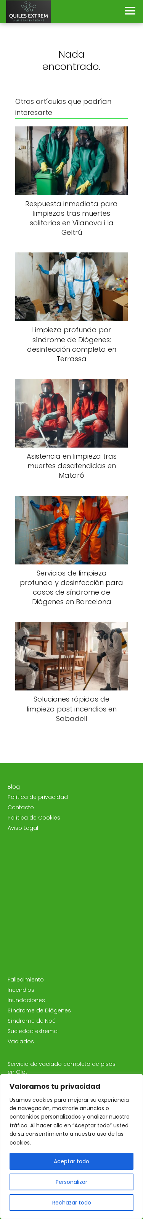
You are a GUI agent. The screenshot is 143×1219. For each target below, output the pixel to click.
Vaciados (21, 1041)
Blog (14, 787)
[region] (71, 1146)
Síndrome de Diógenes (39, 1010)
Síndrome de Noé (32, 1021)
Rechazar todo (71, 1202)
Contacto (21, 807)
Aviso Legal (23, 828)
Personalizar (71, 1182)
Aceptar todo (71, 1161)
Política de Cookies (34, 817)
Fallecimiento (26, 979)
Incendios (21, 990)
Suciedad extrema (33, 1031)
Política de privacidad (38, 797)
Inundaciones (26, 1000)
